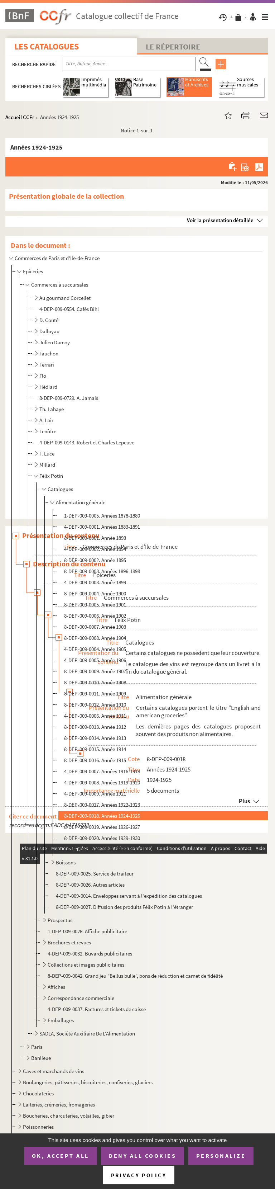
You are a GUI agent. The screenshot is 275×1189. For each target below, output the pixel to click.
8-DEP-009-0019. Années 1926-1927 (102, 827)
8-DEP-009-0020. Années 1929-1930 (102, 838)
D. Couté (48, 320)
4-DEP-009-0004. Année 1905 (95, 649)
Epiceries (33, 271)
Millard (47, 464)
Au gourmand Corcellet (65, 297)
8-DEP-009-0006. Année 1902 (95, 615)
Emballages (61, 1020)
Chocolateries (38, 1093)
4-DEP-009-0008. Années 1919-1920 (102, 782)
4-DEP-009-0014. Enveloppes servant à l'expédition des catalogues (129, 895)
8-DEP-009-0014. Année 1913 (95, 738)
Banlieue (41, 1057)
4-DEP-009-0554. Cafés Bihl (69, 309)
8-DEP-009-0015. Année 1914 (95, 749)
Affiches (56, 986)
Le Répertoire (173, 47)
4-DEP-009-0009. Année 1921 (95, 793)
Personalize (221, 1155)
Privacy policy (139, 1175)
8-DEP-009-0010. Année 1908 (95, 682)
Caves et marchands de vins (53, 1071)
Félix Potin (51, 475)
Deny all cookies (142, 1155)
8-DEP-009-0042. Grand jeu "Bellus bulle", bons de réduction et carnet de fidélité (135, 975)
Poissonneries (38, 1126)
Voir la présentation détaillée (220, 220)
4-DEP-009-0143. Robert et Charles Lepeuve (86, 442)
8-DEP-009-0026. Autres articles (90, 884)
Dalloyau (49, 331)
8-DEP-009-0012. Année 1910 (95, 704)
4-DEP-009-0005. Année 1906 (95, 660)
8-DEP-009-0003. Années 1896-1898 (102, 571)
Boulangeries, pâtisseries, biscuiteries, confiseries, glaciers (88, 1082)
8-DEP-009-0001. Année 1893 (95, 537)
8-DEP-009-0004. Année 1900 (95, 593)
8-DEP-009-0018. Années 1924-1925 (102, 815)
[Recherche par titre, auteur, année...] (129, 64)
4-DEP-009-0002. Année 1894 (95, 549)
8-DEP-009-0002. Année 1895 (95, 560)
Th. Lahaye (51, 409)
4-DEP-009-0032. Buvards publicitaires (90, 953)
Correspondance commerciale (81, 998)
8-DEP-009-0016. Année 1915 (95, 760)
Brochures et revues (69, 942)
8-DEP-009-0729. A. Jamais (68, 398)
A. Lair (46, 420)
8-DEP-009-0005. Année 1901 (95, 604)
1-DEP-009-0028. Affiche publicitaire (87, 931)
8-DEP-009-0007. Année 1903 (95, 626)
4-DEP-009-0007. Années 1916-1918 (102, 771)
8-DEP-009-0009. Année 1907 (95, 671)
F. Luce (46, 453)
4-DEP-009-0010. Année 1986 (95, 849)
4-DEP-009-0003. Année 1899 (95, 582)
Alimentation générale (80, 502)
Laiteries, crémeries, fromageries (59, 1104)
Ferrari (46, 364)
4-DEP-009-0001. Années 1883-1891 (102, 526)
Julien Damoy (54, 342)
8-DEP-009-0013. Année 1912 (95, 726)
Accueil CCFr (19, 117)
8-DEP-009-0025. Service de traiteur (95, 873)
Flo (42, 375)
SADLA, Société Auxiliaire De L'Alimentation (87, 1033)
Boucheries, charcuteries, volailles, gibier (68, 1115)
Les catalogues (46, 46)
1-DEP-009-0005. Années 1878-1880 (102, 515)
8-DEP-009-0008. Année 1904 (95, 637)
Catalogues (60, 489)
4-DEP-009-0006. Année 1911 (95, 715)
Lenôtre (47, 431)
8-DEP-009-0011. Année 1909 (95, 693)
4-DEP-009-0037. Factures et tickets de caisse (97, 1009)
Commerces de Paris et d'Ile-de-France (57, 258)
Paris (36, 1046)
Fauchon (48, 353)
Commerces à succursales (59, 284)
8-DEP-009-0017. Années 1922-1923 (102, 804)
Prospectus (60, 920)
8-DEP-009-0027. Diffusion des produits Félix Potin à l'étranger (124, 906)
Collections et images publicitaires (86, 964)
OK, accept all (60, 1155)
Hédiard (48, 386)
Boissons (66, 862)
